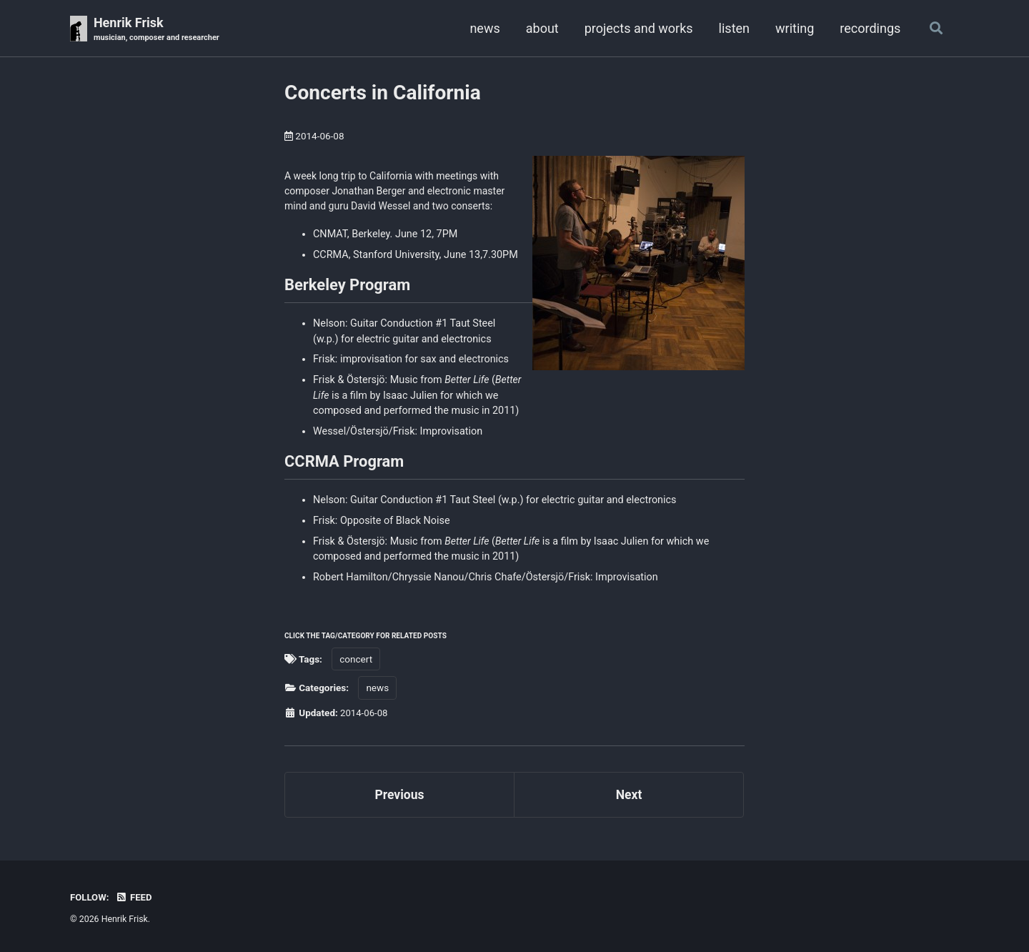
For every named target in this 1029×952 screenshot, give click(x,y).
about (540, 28)
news (483, 28)
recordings (868, 28)
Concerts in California (382, 93)
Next (628, 798)
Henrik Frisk (158, 29)
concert (355, 662)
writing (793, 28)
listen (732, 28)
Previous (399, 798)
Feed (135, 897)
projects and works (636, 28)
